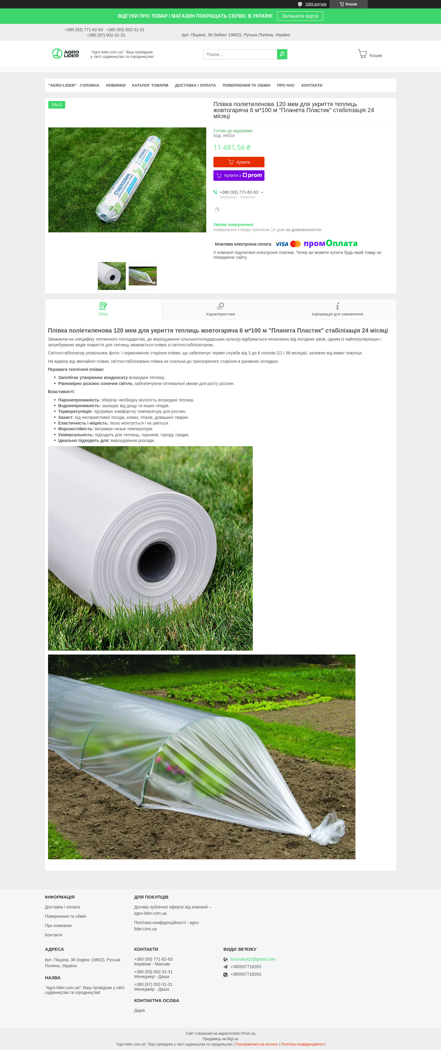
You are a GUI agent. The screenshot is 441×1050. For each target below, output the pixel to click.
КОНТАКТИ (311, 85)
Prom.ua (248, 1033)
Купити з (243, 175)
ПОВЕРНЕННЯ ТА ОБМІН (246, 85)
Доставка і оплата (62, 907)
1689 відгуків (316, 4)
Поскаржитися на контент (256, 1044)
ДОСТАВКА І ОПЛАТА (195, 85)
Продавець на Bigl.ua (220, 1039)
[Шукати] (282, 54)
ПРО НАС (286, 85)
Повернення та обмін (65, 916)
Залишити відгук (300, 16)
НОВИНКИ (115, 85)
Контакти (53, 934)
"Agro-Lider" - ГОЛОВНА (74, 85)
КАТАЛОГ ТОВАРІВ (150, 85)
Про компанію (58, 925)
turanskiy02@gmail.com (253, 959)
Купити (243, 162)
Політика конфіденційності (303, 1044)
